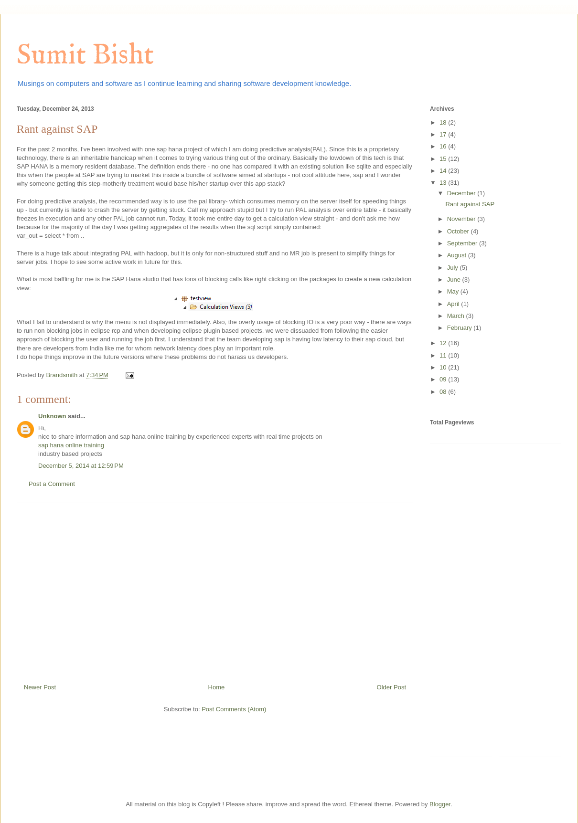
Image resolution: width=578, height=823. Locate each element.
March (456, 315)
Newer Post (40, 687)
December (462, 193)
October (459, 231)
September (463, 243)
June (454, 279)
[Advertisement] (215, 589)
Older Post (391, 687)
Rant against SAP (469, 204)
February (460, 327)
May (453, 291)
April (454, 303)
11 (443, 355)
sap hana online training (71, 445)
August (457, 255)
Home (216, 687)
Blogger (439, 804)
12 (443, 343)
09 (443, 379)
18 (443, 122)
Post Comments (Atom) (234, 709)
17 (443, 134)
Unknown (52, 416)
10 (443, 367)
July (453, 267)
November (462, 218)
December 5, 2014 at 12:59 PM (81, 465)
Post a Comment (52, 483)
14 (443, 170)
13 (443, 182)
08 (443, 391)
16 (443, 146)
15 (443, 158)
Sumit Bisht (85, 56)
